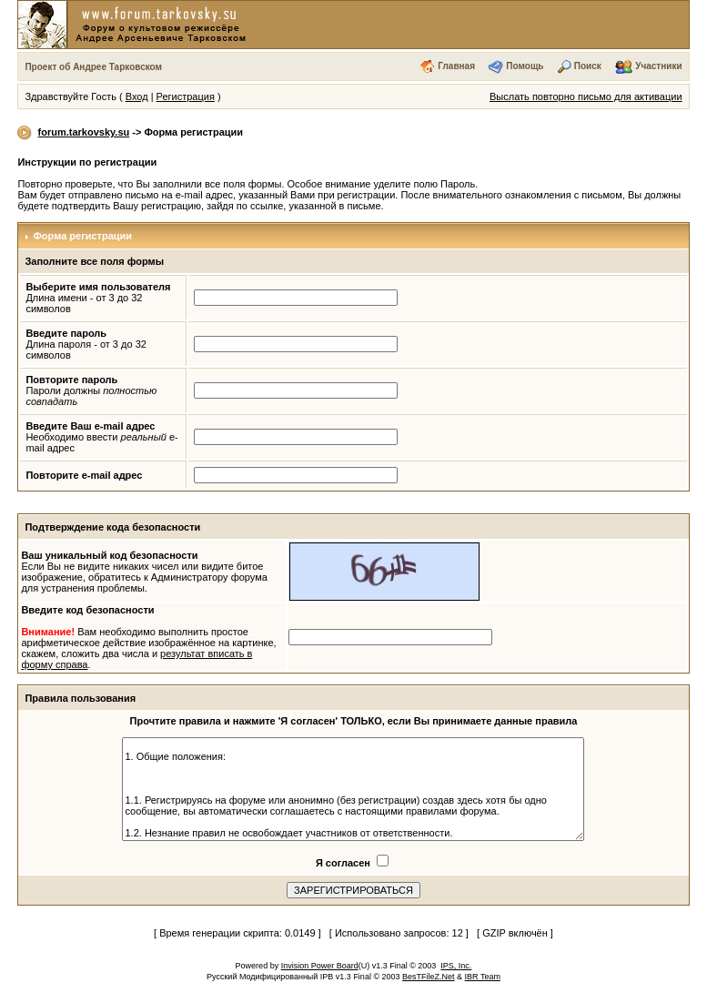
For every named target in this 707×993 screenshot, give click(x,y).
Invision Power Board (320, 965)
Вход (137, 96)
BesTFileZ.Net (428, 976)
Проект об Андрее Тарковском (93, 67)
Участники (658, 66)
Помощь (524, 66)
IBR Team (482, 976)
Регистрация (186, 96)
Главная (456, 66)
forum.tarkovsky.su (84, 132)
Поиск (587, 66)
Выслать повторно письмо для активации (586, 96)
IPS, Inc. (455, 965)
